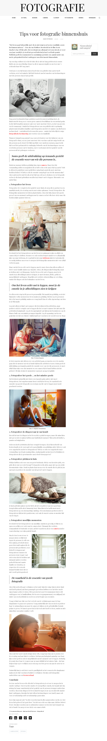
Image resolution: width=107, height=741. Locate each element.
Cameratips (14, 731)
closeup (56, 18)
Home (14, 18)
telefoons (46, 258)
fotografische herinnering (18, 134)
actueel (24, 18)
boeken (34, 18)
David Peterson (47, 39)
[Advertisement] (53, 26)
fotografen (69, 18)
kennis (81, 18)
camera (45, 18)
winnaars (92, 18)
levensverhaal (28, 675)
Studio (23, 731)
